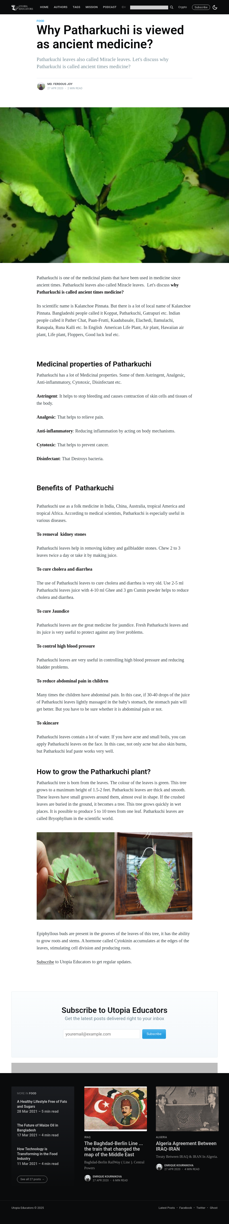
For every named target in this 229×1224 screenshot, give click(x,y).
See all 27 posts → (32, 1179)
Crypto (182, 7)
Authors (61, 7)
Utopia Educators (22, 1207)
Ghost (213, 1207)
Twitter (200, 1207)
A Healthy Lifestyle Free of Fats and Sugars (42, 1103)
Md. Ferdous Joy (60, 84)
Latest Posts (167, 1207)
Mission (92, 7)
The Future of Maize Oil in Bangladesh (37, 1127)
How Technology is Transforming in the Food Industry (37, 1153)
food (40, 21)
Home (44, 7)
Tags (76, 7)
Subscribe (201, 7)
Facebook (185, 1207)
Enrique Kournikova (107, 1176)
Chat (125, 7)
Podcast (110, 7)
